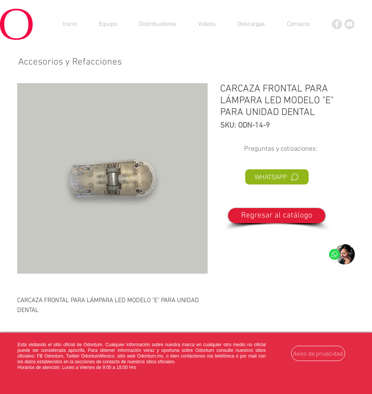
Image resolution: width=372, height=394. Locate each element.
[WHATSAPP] (277, 176)
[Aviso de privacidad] (318, 353)
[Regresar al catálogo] (276, 215)
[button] (251, 24)
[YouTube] (349, 24)
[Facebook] (337, 24)
